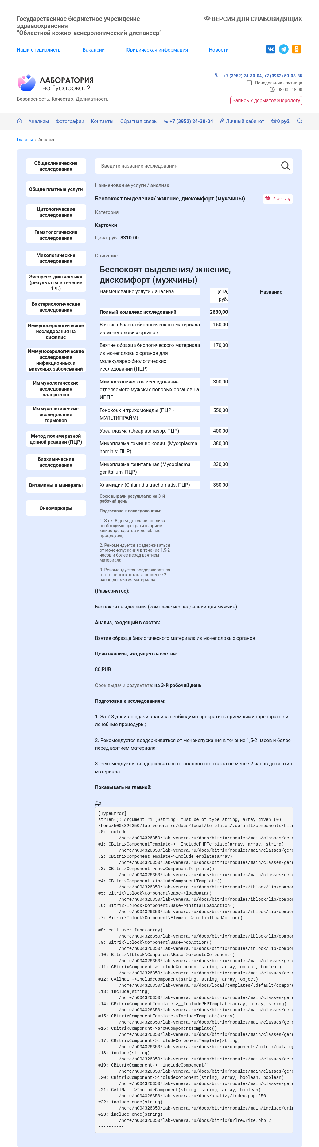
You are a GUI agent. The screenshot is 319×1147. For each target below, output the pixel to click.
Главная (25, 139)
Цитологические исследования (56, 212)
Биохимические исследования (56, 462)
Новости (218, 50)
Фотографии (70, 121)
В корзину (277, 199)
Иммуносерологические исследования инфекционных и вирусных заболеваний (56, 360)
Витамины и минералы (56, 485)
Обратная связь (138, 121)
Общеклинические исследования (56, 166)
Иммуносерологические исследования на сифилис (56, 331)
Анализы (39, 121)
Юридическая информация (157, 50)
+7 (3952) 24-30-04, (239, 75)
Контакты (102, 121)
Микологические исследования (55, 258)
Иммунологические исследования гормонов (56, 414)
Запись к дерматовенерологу (266, 100)
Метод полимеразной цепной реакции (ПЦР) (56, 439)
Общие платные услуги (56, 189)
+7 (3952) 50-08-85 (283, 75)
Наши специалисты (39, 50)
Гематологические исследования (55, 235)
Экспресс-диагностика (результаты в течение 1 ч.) (56, 282)
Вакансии (94, 50)
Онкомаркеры (55, 508)
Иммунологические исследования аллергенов (56, 389)
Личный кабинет (242, 121)
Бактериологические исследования (56, 307)
